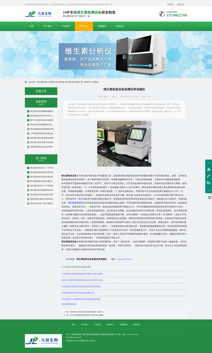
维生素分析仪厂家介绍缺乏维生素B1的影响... (41, 203)
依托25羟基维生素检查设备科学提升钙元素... (82, 280)
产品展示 (66, 26)
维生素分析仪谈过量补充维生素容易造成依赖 (41, 195)
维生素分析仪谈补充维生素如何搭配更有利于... (41, 177)
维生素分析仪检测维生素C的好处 (41, 125)
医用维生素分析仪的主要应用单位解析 (41, 147)
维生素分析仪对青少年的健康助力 (41, 142)
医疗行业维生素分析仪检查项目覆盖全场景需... (41, 120)
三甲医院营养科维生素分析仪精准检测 (41, 133)
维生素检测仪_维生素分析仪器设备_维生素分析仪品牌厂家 (60, 82)
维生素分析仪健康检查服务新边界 (41, 111)
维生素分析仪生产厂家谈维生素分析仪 (41, 186)
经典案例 (102, 26)
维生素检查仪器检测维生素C (40, 129)
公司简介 (170, 4)
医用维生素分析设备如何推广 (41, 138)
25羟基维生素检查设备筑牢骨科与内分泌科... (82, 274)
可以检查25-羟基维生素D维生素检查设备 (80, 299)
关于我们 (47, 26)
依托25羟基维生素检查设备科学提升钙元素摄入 (87, 315)
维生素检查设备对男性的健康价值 (77, 293)
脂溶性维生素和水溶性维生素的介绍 (41, 199)
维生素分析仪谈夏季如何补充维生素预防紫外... (41, 190)
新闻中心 (84, 26)
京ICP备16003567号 (73, 337)
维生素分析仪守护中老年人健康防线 (41, 116)
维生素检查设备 (69, 304)
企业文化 (180, 4)
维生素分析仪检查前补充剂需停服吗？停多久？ (87, 312)
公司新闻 (94, 82)
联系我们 (120, 26)
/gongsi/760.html (125, 259)
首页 (32, 26)
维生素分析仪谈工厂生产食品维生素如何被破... (41, 168)
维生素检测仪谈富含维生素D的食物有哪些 (41, 172)
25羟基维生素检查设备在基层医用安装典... (81, 286)
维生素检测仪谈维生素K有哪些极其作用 (41, 181)
